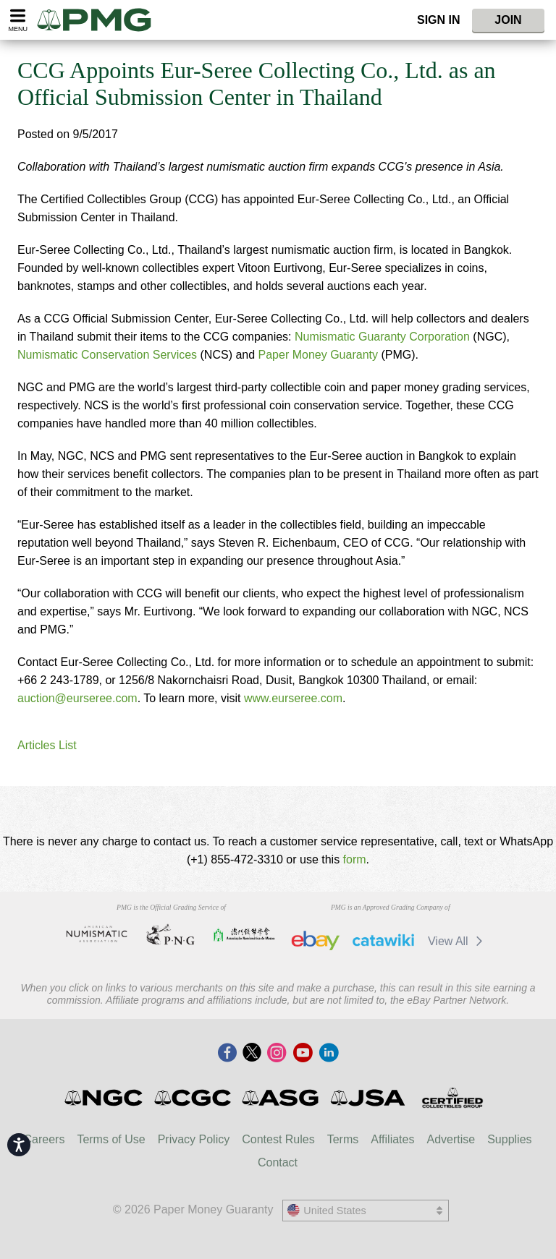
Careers (43, 1139)
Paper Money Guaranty (318, 355)
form (354, 859)
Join (507, 20)
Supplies (509, 1139)
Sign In (438, 20)
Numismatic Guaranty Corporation (382, 336)
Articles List (47, 745)
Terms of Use (111, 1139)
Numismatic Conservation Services (107, 355)
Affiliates (392, 1139)
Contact (278, 1162)
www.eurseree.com (293, 698)
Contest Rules (278, 1139)
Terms (343, 1139)
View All (458, 941)
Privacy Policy (194, 1139)
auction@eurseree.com (77, 698)
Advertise (450, 1139)
